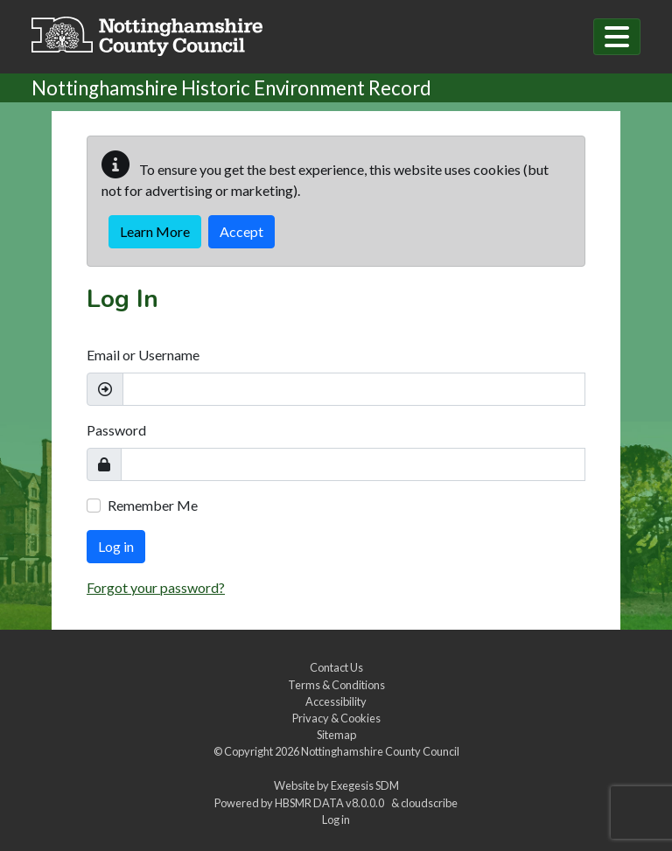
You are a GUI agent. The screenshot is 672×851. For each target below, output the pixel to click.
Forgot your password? (156, 587)
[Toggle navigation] (616, 36)
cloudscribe (429, 803)
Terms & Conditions (336, 685)
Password (116, 430)
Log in (116, 546)
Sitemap (336, 735)
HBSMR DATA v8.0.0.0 (331, 803)
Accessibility (336, 701)
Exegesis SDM (365, 785)
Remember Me (153, 505)
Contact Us (336, 667)
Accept (241, 231)
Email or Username (143, 354)
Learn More (155, 231)
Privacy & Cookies (336, 718)
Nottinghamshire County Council (380, 751)
